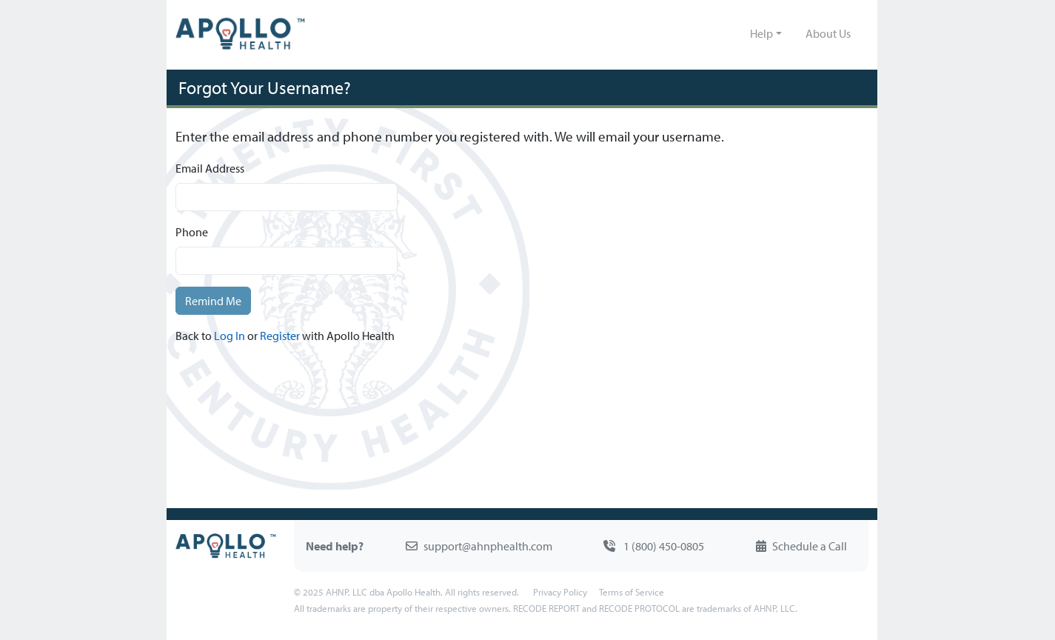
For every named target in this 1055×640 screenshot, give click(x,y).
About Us (828, 33)
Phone (191, 231)
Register (280, 335)
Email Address (209, 168)
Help (761, 33)
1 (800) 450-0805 (653, 546)
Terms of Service (631, 592)
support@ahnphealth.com (479, 546)
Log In (229, 335)
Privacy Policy (560, 592)
